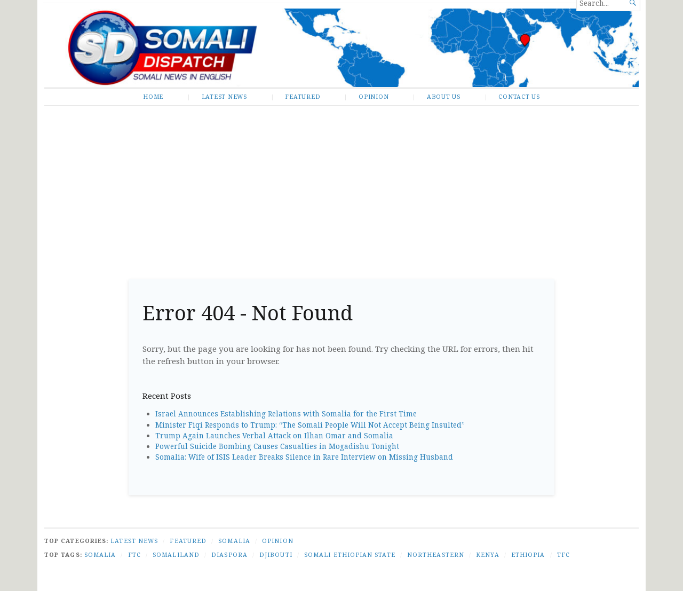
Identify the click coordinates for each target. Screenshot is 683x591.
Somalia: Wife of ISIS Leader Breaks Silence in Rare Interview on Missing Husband (304, 457)
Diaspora (229, 554)
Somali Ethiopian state (349, 554)
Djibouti (275, 554)
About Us (443, 96)
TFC (563, 554)
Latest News (224, 96)
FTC (134, 554)
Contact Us (519, 96)
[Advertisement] (341, 188)
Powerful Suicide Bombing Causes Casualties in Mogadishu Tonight (277, 446)
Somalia (234, 541)
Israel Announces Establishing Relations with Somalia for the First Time (286, 414)
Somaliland (176, 554)
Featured (302, 96)
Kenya (487, 554)
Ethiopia (528, 554)
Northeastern (435, 554)
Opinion (373, 96)
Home (153, 96)
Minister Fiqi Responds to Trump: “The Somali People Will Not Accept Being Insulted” (310, 425)
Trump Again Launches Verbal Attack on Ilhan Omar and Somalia (274, 435)
